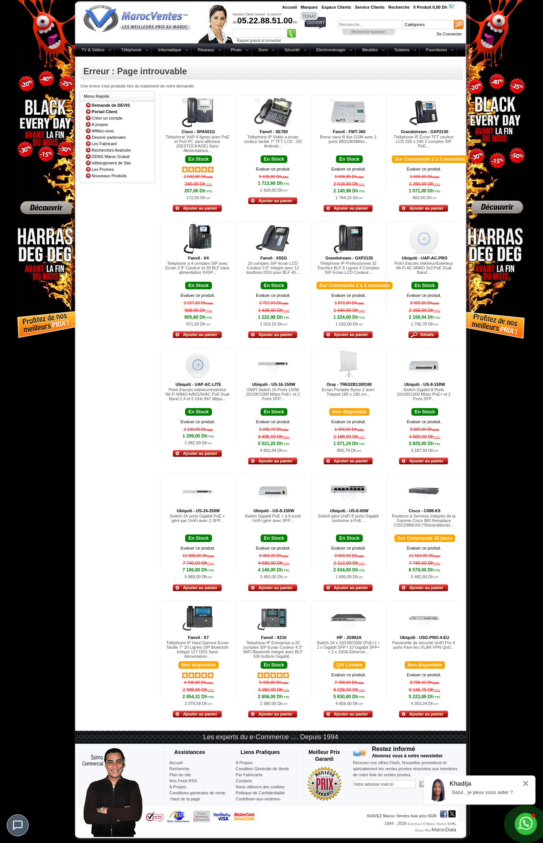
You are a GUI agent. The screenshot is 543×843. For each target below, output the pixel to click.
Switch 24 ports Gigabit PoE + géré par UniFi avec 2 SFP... (197, 518)
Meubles (370, 50)
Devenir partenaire (109, 137)
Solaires (402, 50)
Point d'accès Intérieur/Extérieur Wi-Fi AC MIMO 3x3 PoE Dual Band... (423, 268)
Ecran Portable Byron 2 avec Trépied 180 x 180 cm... (348, 391)
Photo (236, 50)
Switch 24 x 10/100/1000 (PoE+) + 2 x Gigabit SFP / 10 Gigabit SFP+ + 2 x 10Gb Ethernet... (348, 647)
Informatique (169, 50)
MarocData (444, 829)
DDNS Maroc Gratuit (111, 156)
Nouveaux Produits (109, 176)
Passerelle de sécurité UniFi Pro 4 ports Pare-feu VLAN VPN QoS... (423, 645)
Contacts (244, 781)
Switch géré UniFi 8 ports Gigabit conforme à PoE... (348, 518)
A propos (100, 124)
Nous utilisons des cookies (260, 787)
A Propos (244, 762)
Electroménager (331, 50)
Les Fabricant (104, 143)
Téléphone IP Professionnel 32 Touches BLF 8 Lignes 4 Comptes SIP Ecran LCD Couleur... (348, 268)
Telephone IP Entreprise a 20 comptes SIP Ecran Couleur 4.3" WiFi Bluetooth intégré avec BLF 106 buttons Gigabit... (273, 649)
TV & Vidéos (92, 50)
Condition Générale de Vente (262, 768)
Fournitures (436, 50)
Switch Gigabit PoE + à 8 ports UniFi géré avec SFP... (273, 518)
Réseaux (206, 50)
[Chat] (18, 825)
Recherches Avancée (111, 150)
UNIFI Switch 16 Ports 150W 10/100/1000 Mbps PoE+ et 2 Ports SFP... (273, 394)
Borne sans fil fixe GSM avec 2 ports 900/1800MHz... (348, 139)
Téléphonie (131, 50)
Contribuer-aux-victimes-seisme (258, 802)
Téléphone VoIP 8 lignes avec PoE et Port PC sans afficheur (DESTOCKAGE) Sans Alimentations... (197, 144)
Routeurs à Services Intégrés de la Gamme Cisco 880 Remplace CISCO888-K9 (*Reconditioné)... (424, 520)
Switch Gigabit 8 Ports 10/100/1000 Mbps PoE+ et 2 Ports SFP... (424, 394)
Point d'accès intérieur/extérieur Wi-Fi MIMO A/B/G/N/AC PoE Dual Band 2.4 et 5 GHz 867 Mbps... (197, 394)
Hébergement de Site (111, 163)
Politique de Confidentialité (260, 793)
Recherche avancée (368, 32)
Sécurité (291, 50)
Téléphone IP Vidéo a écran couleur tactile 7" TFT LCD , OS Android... (273, 141)
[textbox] (369, 24)
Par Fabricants (249, 774)
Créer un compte (107, 118)
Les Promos (103, 169)
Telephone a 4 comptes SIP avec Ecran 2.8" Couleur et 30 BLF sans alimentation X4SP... (198, 268)
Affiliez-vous (103, 131)
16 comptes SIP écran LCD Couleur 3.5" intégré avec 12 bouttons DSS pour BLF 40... (272, 268)
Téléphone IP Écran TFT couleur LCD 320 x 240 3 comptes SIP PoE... (424, 141)
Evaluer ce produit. (273, 169)
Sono (263, 50)
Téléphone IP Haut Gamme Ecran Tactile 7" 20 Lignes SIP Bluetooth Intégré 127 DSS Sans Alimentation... (197, 649)
